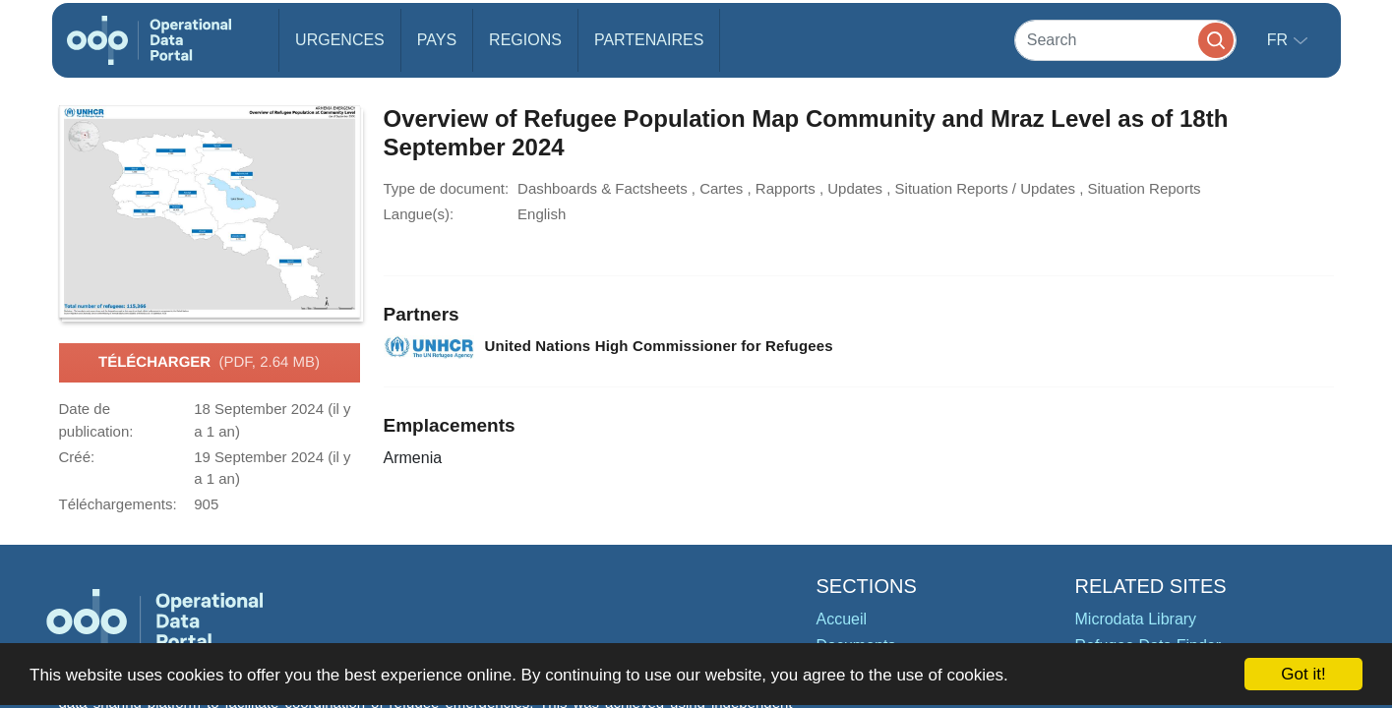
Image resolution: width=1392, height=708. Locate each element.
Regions (525, 39)
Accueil (842, 619)
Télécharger (209, 363)
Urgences (340, 39)
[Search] (1125, 40)
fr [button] (1280, 39)
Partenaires (648, 39)
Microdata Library (1136, 619)
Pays (436, 39)
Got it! (1303, 674)
